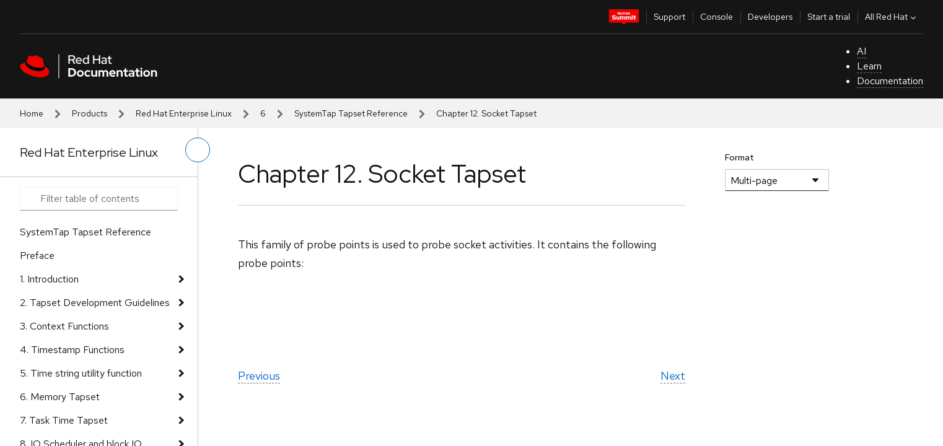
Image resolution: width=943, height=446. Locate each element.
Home (31, 113)
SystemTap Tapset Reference (351, 113)
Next (672, 376)
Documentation (890, 80)
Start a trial (828, 16)
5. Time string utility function (81, 373)
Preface (37, 255)
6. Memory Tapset (60, 396)
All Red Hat (892, 16)
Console (716, 16)
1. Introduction (49, 279)
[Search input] (99, 199)
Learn (869, 65)
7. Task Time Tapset (64, 420)
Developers (770, 16)
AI (861, 51)
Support (669, 16)
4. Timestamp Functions (72, 349)
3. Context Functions (64, 326)
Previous (259, 376)
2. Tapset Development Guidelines (95, 302)
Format (739, 157)
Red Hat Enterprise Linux (184, 113)
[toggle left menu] (197, 150)
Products (89, 113)
